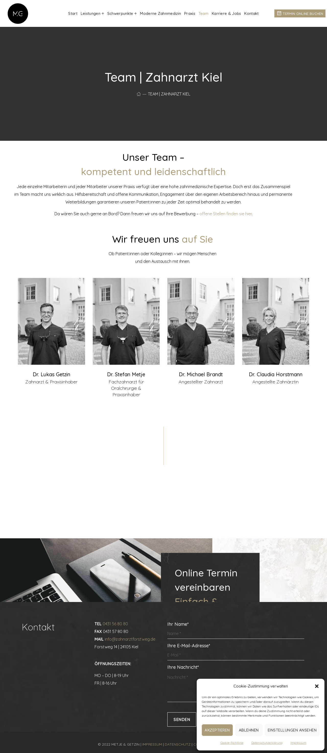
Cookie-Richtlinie (231, 743)
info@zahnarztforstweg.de (130, 639)
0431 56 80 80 (115, 623)
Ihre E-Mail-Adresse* (235, 651)
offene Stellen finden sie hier (226, 213)
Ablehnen (249, 730)
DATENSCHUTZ (178, 744)
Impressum (298, 743)
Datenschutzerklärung (267, 743)
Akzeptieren (217, 730)
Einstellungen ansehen (292, 730)
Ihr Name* (235, 630)
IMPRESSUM (152, 744)
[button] (316, 686)
